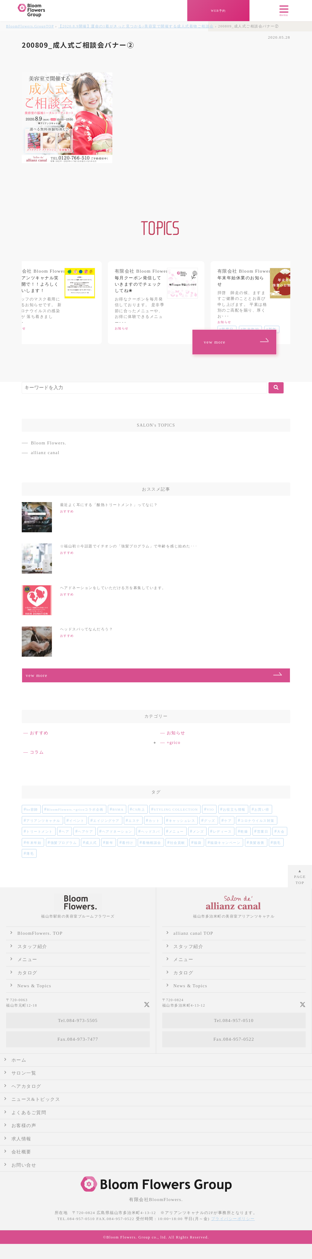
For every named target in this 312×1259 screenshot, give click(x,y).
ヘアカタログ (26, 1086)
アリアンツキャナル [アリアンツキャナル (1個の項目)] (43, 820)
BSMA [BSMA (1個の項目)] (118, 809)
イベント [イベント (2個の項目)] (76, 820)
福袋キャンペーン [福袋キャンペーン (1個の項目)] (225, 842)
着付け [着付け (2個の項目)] (127, 842)
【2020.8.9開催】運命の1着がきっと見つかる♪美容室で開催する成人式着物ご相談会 (136, 26)
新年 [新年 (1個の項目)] (109, 842)
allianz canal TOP (193, 933)
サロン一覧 (24, 1073)
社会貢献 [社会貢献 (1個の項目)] (177, 842)
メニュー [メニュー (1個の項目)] (176, 831)
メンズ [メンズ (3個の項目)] (198, 831)
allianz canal (45, 452)
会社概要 (21, 1151)
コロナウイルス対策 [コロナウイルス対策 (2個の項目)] (257, 820)
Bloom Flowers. (48, 442)
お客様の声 (24, 1125)
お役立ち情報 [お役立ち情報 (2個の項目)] (234, 809)
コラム (37, 752)
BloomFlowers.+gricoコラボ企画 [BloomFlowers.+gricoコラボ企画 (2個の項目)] (75, 809)
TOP (30, 26)
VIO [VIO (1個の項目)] (210, 809)
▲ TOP (300, 877)
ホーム (19, 1060)
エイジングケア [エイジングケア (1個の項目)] (106, 820)
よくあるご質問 (29, 1112)
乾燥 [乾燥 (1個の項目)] (244, 831)
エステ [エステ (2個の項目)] (134, 820)
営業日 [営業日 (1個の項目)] (263, 831)
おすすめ (39, 733)
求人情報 (21, 1138)
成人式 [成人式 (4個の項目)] (91, 842)
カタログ (27, 972)
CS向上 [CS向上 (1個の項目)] (139, 809)
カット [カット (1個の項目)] (154, 820)
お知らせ (176, 733)
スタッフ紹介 (32, 946)
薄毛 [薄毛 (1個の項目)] (30, 853)
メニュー (27, 959)
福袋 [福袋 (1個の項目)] (197, 842)
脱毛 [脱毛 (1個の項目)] (277, 842)
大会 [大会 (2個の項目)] (281, 831)
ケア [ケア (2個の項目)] (228, 820)
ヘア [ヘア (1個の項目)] (65, 831)
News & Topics (34, 985)
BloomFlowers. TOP (40, 933)
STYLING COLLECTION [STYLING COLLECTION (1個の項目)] (176, 809)
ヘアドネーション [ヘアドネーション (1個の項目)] (117, 831)
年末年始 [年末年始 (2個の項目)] (33, 842)
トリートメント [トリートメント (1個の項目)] (39, 831)
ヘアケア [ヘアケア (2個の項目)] (85, 831)
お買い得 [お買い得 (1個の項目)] (261, 809)
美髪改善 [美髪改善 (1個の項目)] (257, 842)
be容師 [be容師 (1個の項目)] (32, 809)
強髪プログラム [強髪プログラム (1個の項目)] (63, 842)
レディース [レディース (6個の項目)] (222, 831)
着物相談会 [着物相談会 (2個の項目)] (151, 842)
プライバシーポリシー (233, 1218)
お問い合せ (24, 1165)
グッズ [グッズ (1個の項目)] (209, 820)
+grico (174, 742)
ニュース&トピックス (35, 1099)
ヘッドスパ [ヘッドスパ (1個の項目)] (150, 831)
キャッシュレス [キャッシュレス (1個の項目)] (182, 820)
